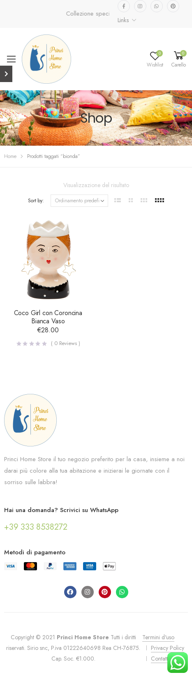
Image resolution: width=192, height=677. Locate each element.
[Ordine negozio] (79, 200)
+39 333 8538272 (35, 527)
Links (123, 20)
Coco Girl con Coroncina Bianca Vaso (48, 317)
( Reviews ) (65, 343)
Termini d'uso (158, 637)
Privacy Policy (167, 648)
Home (10, 156)
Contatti (160, 658)
